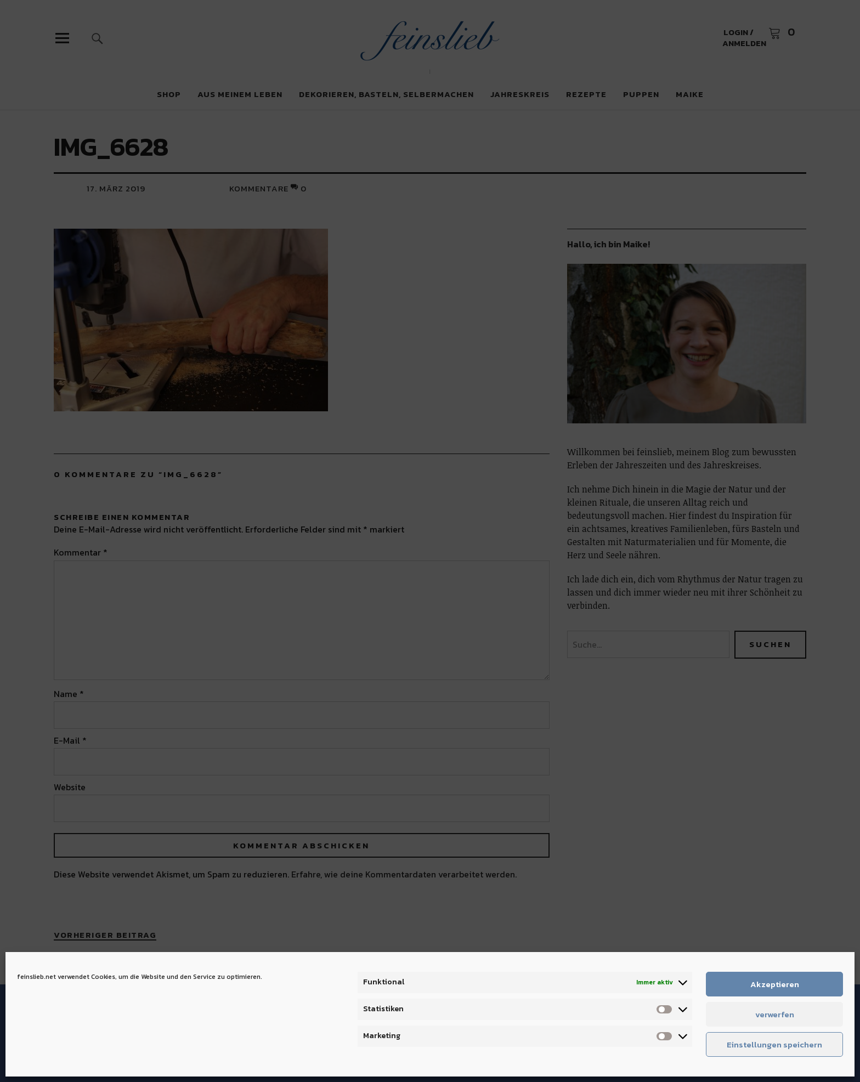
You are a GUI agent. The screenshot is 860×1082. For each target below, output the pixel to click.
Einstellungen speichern (774, 1044)
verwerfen (774, 1014)
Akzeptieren (774, 984)
